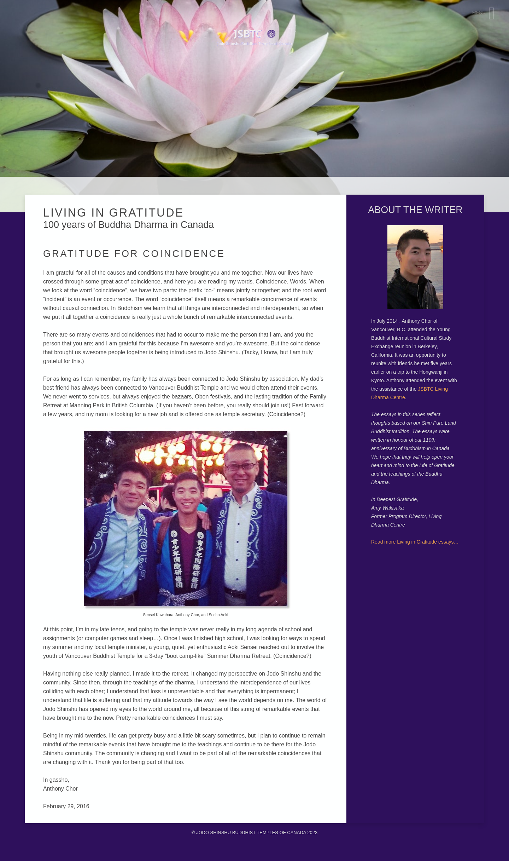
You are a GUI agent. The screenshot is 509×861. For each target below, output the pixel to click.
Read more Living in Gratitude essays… (414, 542)
